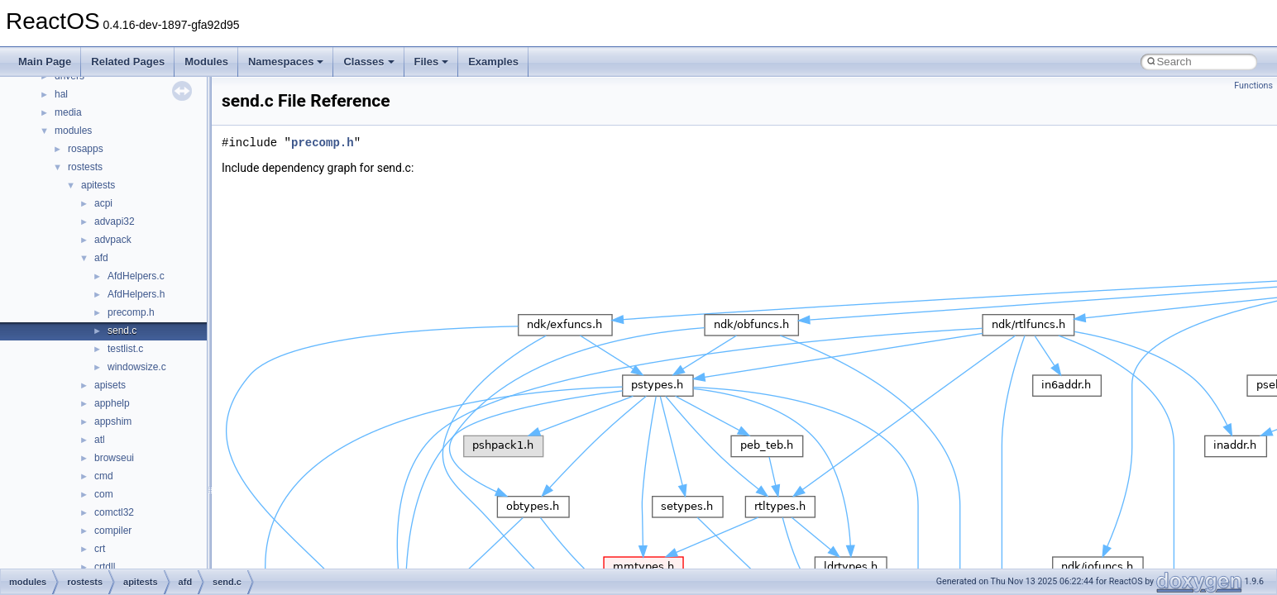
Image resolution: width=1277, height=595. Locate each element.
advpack (113, 239)
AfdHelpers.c (136, 276)
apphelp (112, 403)
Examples (493, 61)
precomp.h (131, 312)
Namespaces (286, 61)
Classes (368, 61)
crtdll (104, 567)
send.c (122, 330)
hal (61, 94)
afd (101, 258)
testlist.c (125, 349)
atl (99, 439)
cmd (103, 476)
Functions (1253, 85)
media (68, 112)
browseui (114, 458)
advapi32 (114, 221)
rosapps (85, 149)
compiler (113, 530)
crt (99, 549)
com (103, 494)
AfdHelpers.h (136, 294)
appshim (113, 421)
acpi (103, 203)
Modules (206, 61)
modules (73, 130)
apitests (98, 185)
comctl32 (114, 512)
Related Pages (128, 61)
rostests (85, 167)
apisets (110, 385)
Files (431, 61)
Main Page (44, 61)
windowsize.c (137, 367)
